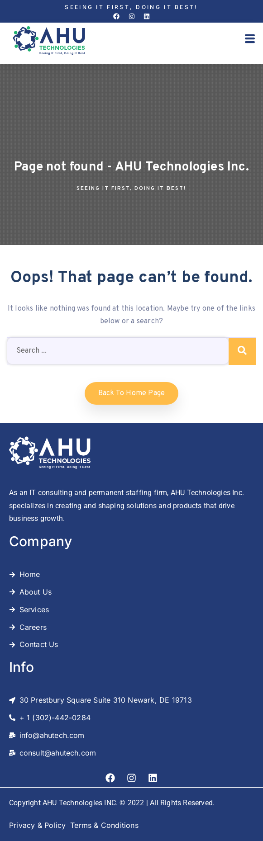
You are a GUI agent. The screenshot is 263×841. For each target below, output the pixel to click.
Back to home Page (131, 393)
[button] (249, 39)
